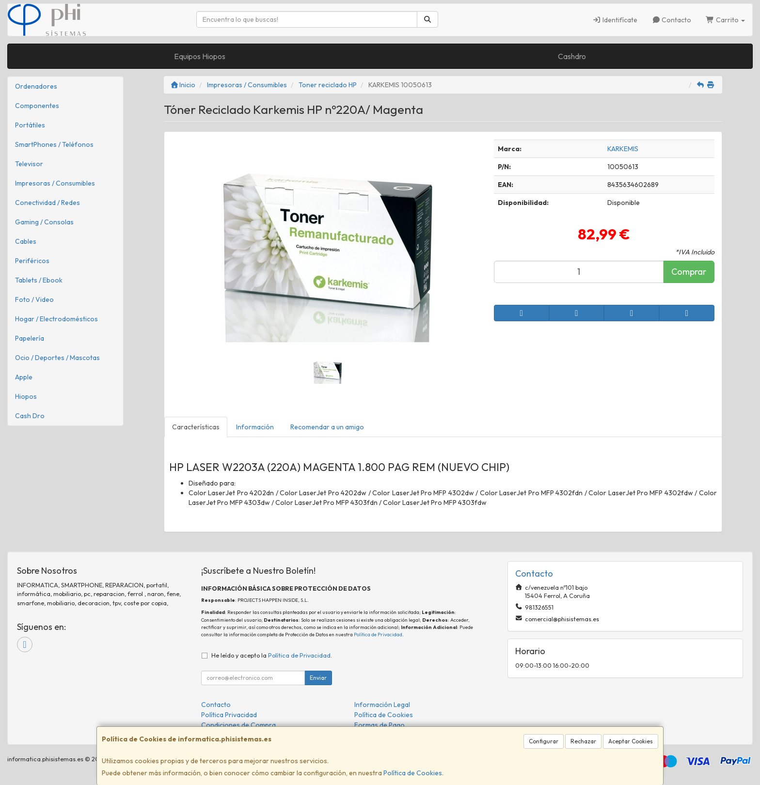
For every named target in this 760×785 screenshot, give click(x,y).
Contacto (672, 20)
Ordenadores (36, 86)
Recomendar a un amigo (327, 427)
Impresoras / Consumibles (55, 183)
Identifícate (614, 20)
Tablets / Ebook (39, 280)
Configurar (543, 741)
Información (255, 427)
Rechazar (583, 741)
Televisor (29, 163)
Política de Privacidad (378, 634)
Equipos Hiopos (199, 56)
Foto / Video (34, 299)
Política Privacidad (229, 714)
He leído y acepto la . (271, 655)
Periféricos (32, 260)
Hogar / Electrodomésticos (56, 318)
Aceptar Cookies (630, 741)
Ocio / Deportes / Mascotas (57, 357)
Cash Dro (30, 415)
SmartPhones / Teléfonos (54, 144)
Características (196, 427)
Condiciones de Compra (238, 725)
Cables (25, 241)
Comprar (688, 271)
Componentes (37, 105)
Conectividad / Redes (47, 202)
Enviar (318, 677)
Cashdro (572, 56)
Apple (23, 377)
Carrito (725, 20)
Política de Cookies (412, 773)
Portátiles (30, 125)
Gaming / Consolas (44, 222)
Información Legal (382, 704)
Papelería (29, 338)
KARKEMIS (622, 148)
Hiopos (26, 396)
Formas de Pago (379, 725)
